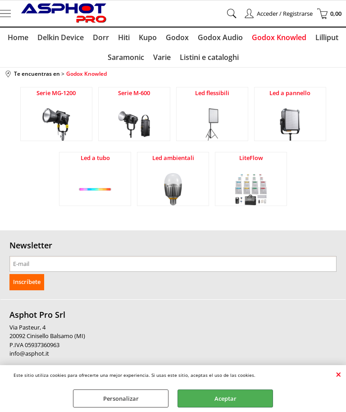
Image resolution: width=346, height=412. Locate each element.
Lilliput (326, 37)
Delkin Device (60, 37)
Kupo (148, 37)
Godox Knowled (279, 37)
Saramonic (126, 57)
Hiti (124, 37)
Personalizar (121, 398)
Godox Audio (220, 37)
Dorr (101, 37)
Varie (162, 57)
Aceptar (225, 398)
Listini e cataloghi (209, 57)
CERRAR (338, 374)
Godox (177, 37)
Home (18, 37)
